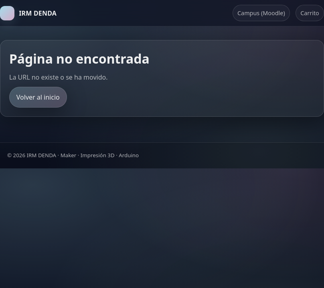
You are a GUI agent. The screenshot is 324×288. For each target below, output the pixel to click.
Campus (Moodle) (261, 13)
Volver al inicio (38, 97)
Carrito (309, 13)
